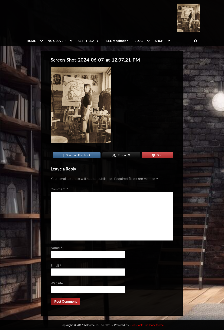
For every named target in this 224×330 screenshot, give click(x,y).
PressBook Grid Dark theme (147, 325)
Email (56, 266)
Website (57, 283)
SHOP (159, 41)
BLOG (138, 41)
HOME (31, 41)
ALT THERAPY (87, 41)
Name (56, 248)
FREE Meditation (116, 41)
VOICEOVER (56, 41)
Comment (59, 189)
